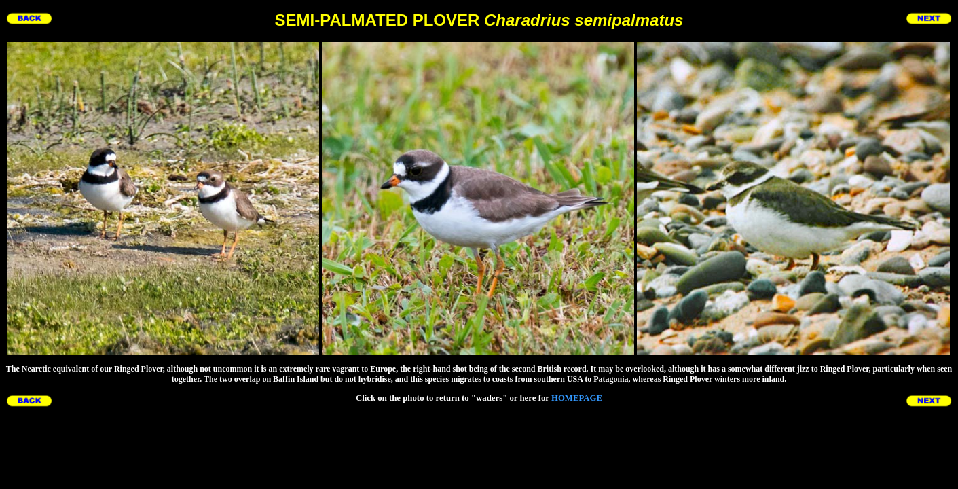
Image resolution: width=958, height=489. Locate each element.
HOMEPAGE (576, 398)
